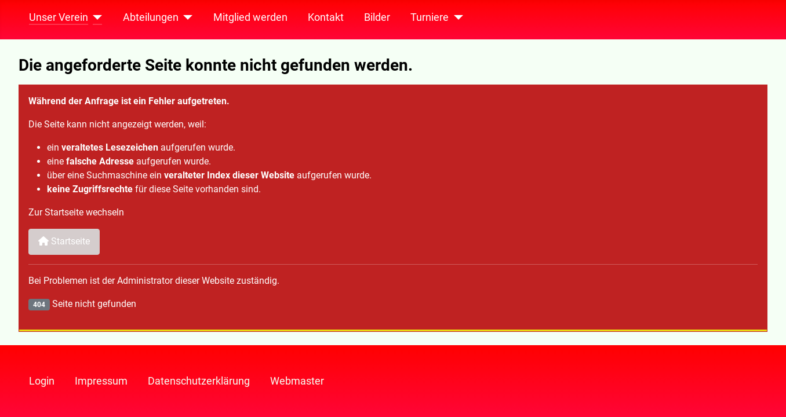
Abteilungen (151, 17)
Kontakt (326, 17)
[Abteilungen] (186, 17)
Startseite (64, 241)
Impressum (101, 381)
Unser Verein (58, 17)
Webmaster (297, 381)
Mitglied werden (250, 17)
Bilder (377, 17)
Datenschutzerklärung (199, 381)
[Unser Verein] (95, 17)
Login (41, 381)
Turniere (429, 17)
